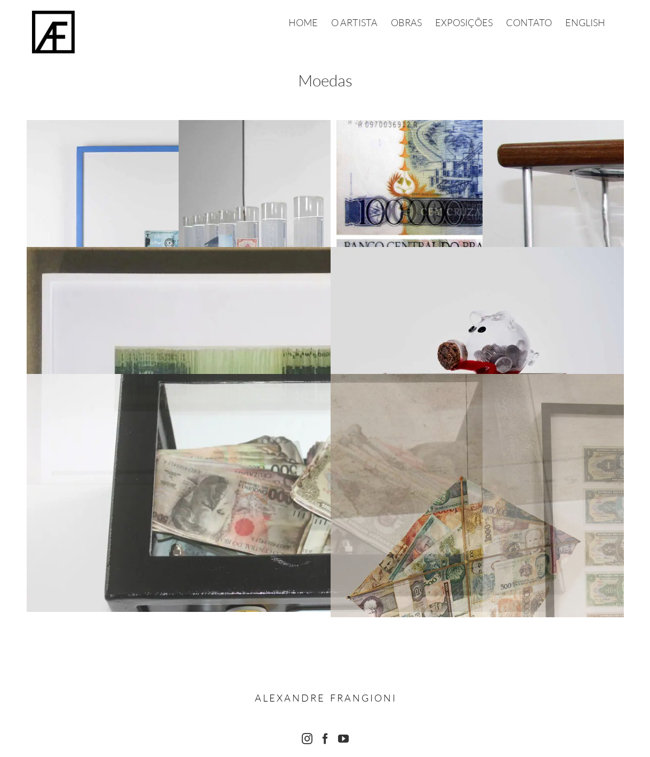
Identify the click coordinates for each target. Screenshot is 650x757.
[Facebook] (325, 739)
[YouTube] (343, 739)
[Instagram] (307, 739)
